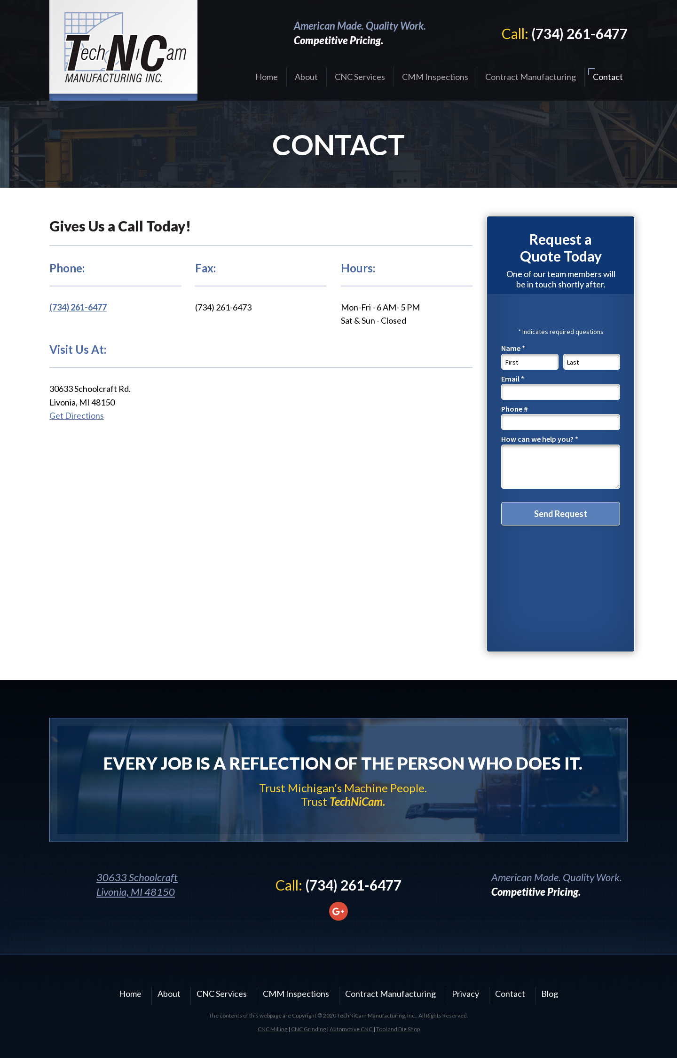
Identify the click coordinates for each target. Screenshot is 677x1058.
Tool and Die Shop (398, 1029)
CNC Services (360, 77)
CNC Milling (273, 1029)
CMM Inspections (435, 77)
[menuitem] (266, 77)
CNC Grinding (309, 1029)
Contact (608, 77)
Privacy (465, 993)
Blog (549, 993)
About (306, 77)
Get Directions (76, 415)
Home (266, 77)
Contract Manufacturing (530, 77)
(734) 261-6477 (579, 33)
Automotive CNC (351, 1029)
